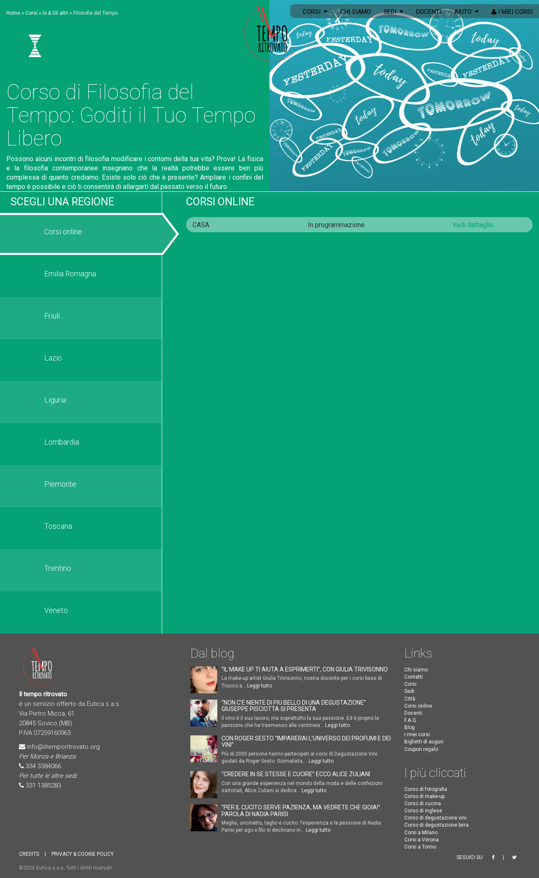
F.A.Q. (410, 720)
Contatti (413, 677)
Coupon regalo (421, 749)
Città (409, 699)
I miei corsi (512, 12)
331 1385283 (43, 785)
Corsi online (220, 202)
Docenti (428, 12)
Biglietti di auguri (423, 742)
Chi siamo (355, 12)
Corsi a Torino (420, 847)
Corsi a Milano (421, 833)
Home (13, 13)
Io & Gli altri (55, 13)
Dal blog (212, 653)
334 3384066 (43, 766)
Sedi (393, 12)
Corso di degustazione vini (435, 818)
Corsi (315, 12)
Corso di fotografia (425, 789)
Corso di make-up (424, 796)
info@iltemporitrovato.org (63, 747)
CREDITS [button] (29, 854)
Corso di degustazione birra (436, 825)
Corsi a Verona (421, 840)
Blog (409, 727)
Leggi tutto (259, 686)
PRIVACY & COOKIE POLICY (82, 854)
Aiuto (466, 12)
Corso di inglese (423, 811)
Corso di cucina (422, 803)
